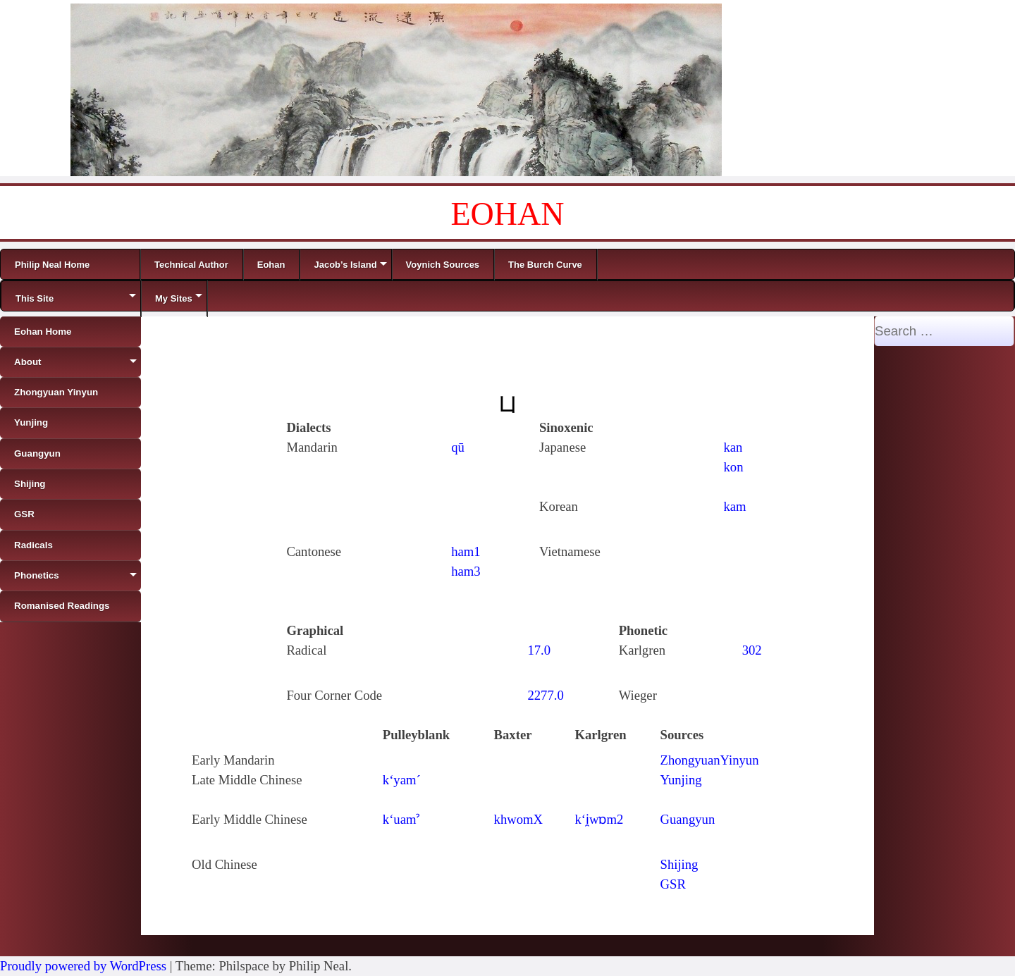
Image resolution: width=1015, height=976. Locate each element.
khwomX (518, 819)
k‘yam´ (402, 779)
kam (735, 506)
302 (752, 650)
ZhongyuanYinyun (709, 760)
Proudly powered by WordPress (83, 965)
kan (733, 447)
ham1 (465, 551)
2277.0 (545, 695)
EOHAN (508, 214)
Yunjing (681, 779)
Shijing (679, 864)
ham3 (465, 571)
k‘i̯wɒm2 (598, 819)
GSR (673, 884)
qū (458, 447)
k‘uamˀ (401, 819)
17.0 (538, 650)
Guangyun (687, 819)
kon (734, 466)
